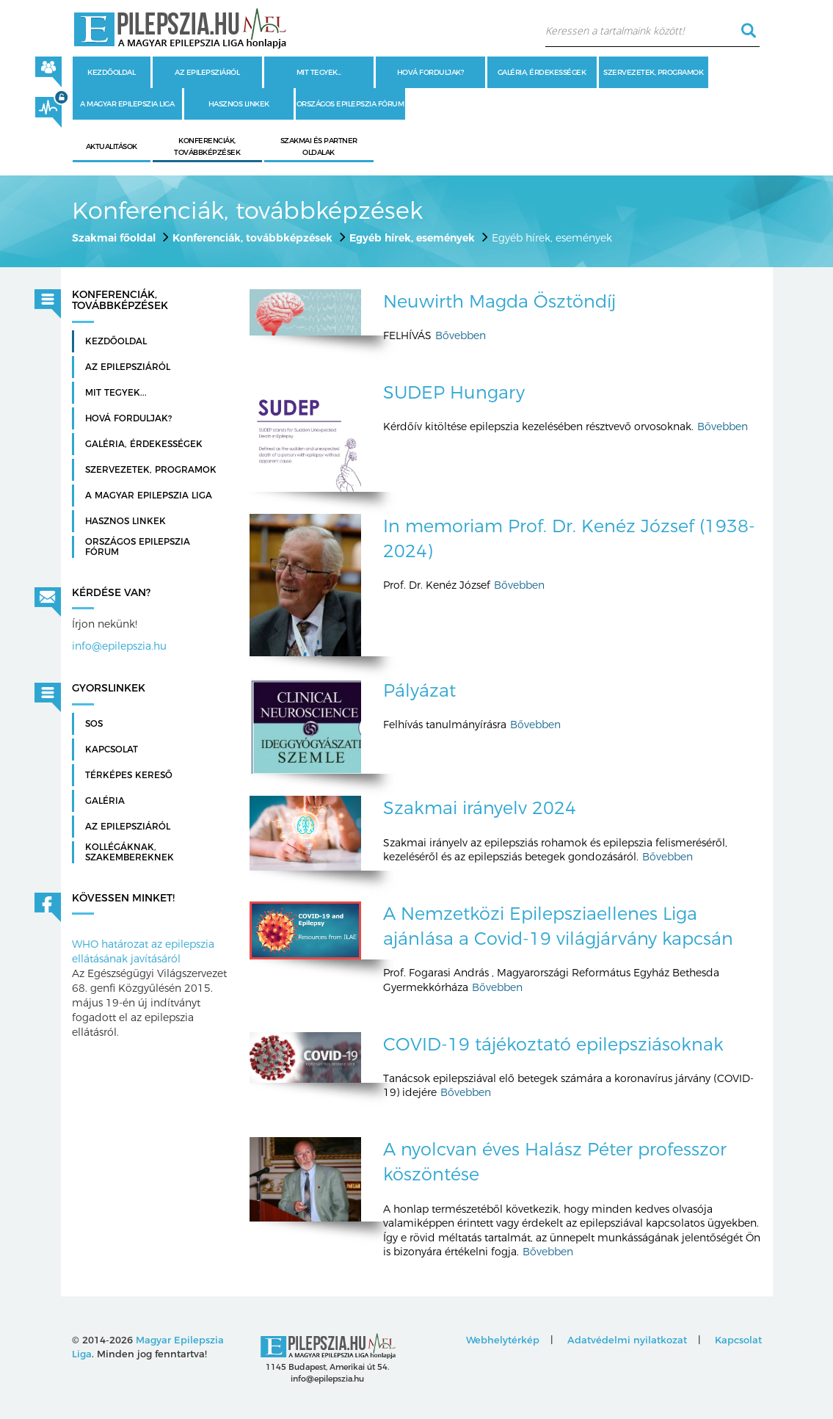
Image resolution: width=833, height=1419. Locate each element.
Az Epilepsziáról (127, 826)
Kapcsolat (111, 749)
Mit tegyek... (319, 72)
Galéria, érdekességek (542, 72)
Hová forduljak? (430, 72)
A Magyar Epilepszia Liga (127, 104)
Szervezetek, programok (653, 72)
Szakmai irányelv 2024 (479, 808)
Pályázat (419, 690)
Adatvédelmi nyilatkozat (627, 1340)
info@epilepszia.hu (119, 646)
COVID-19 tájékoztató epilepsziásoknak (553, 1044)
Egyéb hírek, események (412, 237)
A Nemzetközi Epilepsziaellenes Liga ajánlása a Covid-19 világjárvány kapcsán (558, 926)
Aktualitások (111, 146)
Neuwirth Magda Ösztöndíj (499, 301)
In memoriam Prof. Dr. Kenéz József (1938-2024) (569, 538)
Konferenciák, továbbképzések (252, 237)
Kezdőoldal (111, 72)
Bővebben (460, 335)
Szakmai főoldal (114, 237)
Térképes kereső (128, 775)
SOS (94, 724)
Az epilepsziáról (207, 72)
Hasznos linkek (238, 104)
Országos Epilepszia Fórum (350, 104)
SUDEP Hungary (454, 392)
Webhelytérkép (502, 1340)
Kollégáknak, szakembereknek (129, 852)
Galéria (105, 801)
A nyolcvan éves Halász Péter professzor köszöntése (555, 1162)
